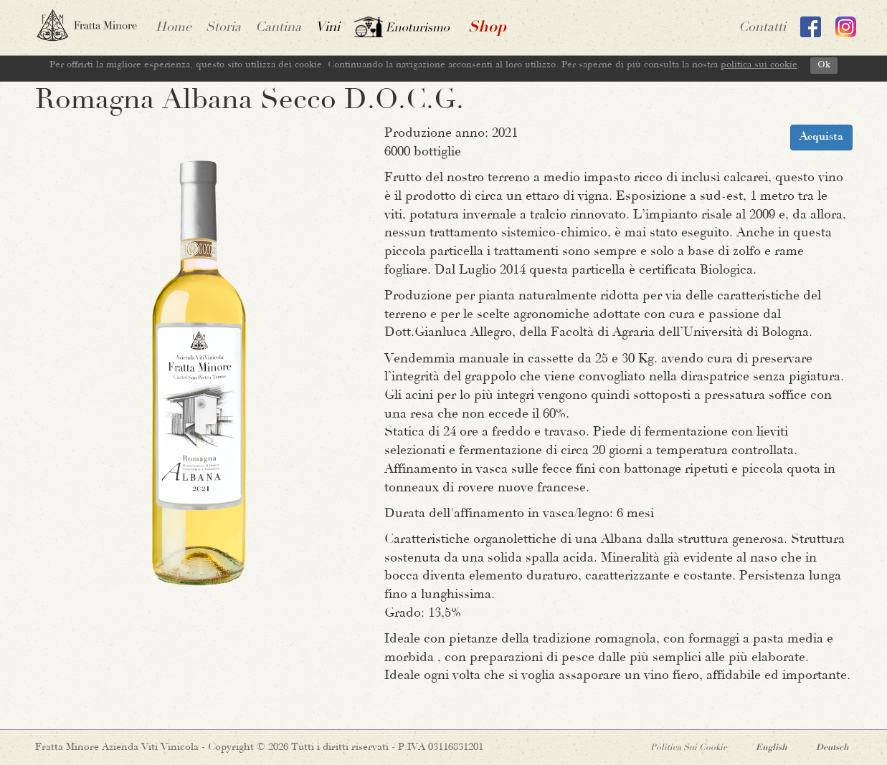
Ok (823, 64)
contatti (762, 27)
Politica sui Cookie (688, 748)
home (173, 27)
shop (487, 27)
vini (328, 27)
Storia (223, 27)
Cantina (278, 27)
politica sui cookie (759, 64)
